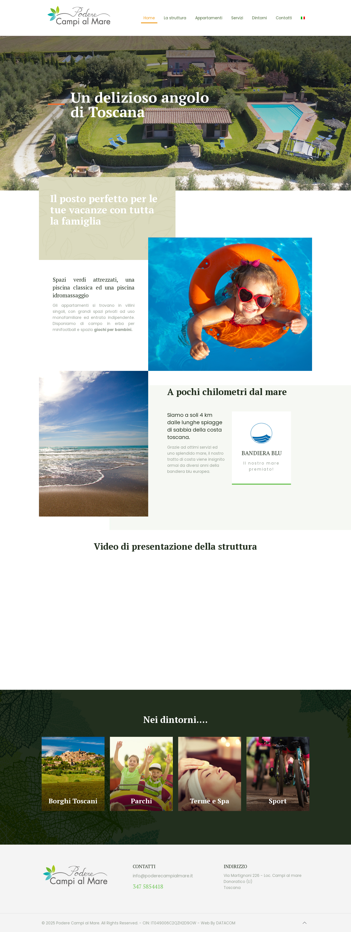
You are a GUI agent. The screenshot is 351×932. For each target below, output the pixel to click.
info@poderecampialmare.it (163, 876)
